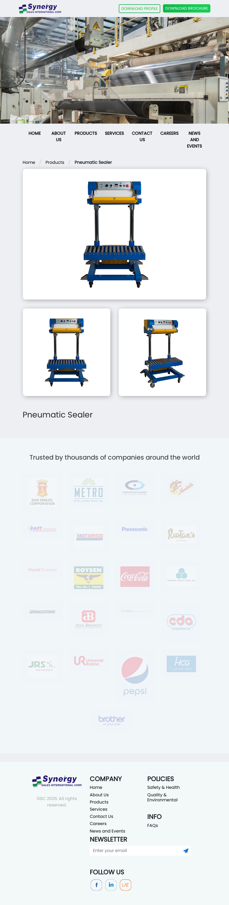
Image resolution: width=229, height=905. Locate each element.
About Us (58, 136)
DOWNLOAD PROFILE (139, 8)
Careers (169, 133)
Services (114, 133)
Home (34, 133)
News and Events (194, 139)
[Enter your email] (135, 851)
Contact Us (142, 136)
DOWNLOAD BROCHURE (186, 8)
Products (86, 133)
